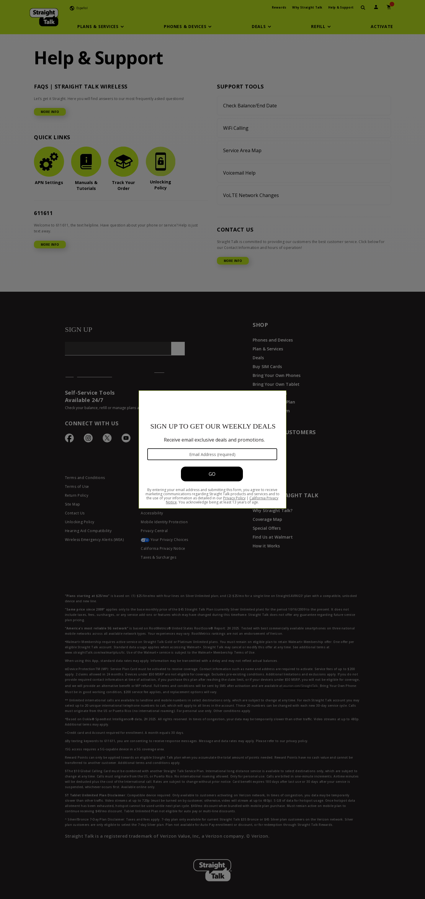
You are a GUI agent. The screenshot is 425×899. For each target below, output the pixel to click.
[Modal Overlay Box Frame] (212, 449)
